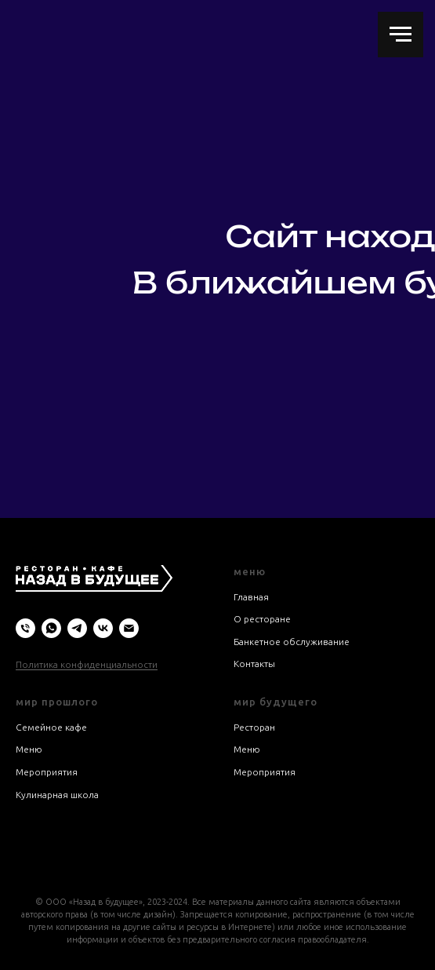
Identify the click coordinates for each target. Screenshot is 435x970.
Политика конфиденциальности (87, 664)
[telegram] (77, 628)
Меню (29, 749)
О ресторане (262, 619)
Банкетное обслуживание (292, 641)
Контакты (254, 663)
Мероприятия (47, 772)
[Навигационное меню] (400, 34)
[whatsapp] (51, 628)
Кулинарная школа (57, 794)
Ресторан (254, 727)
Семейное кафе (51, 727)
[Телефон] (25, 628)
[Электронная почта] (129, 628)
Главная (251, 597)
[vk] (103, 628)
